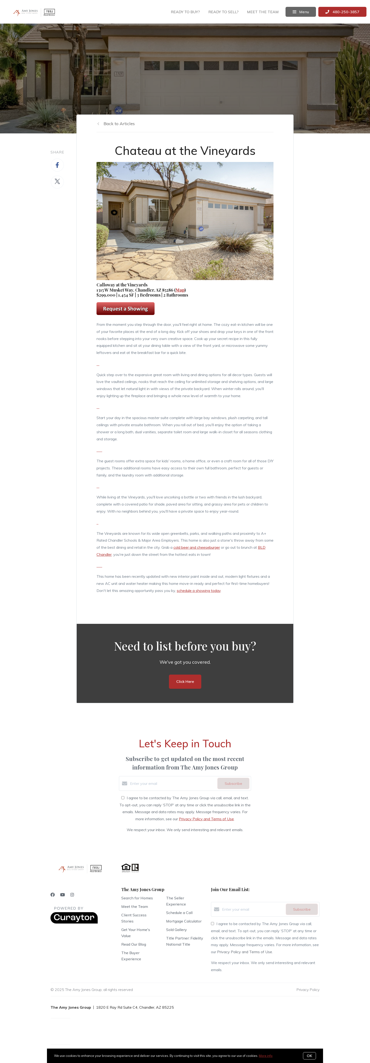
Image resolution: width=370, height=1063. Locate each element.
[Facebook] (52, 894)
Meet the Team (134, 906)
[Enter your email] (172, 783)
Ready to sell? (223, 11)
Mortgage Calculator (184, 921)
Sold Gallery (176, 929)
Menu (301, 11)
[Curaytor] (74, 922)
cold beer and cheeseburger (196, 547)
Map (180, 290)
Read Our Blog (133, 944)
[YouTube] (62, 894)
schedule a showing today (199, 590)
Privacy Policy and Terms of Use (206, 818)
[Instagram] (72, 894)
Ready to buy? (185, 11)
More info (266, 1056)
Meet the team (263, 11)
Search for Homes (137, 898)
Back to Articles (119, 123)
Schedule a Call (179, 912)
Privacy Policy (308, 989)
